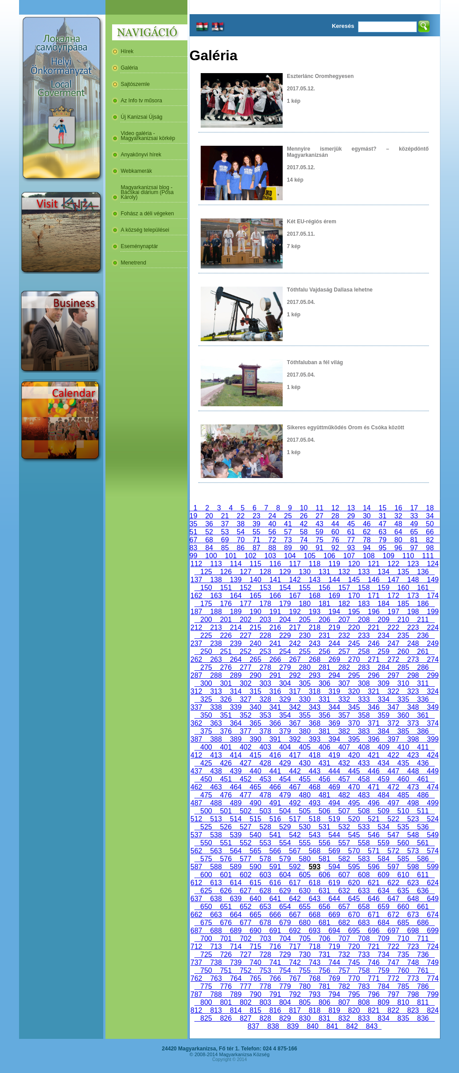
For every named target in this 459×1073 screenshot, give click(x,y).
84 (209, 548)
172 (393, 595)
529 (285, 827)
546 (373, 835)
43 (319, 524)
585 (403, 859)
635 (403, 890)
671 (373, 914)
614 (235, 882)
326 (226, 699)
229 (285, 635)
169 (334, 595)
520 (354, 819)
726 (226, 954)
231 (324, 635)
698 (413, 930)
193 (314, 611)
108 (368, 556)
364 (235, 723)
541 (275, 835)
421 (373, 755)
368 (314, 723)
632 (344, 890)
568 (314, 851)
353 (265, 715)
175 (206, 603)
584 (383, 859)
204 (285, 619)
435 (403, 763)
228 (265, 635)
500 (206, 811)
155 (305, 587)
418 (314, 755)
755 (305, 970)
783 (363, 986)
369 (334, 723)
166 (275, 595)
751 (226, 970)
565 (255, 851)
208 (363, 619)
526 (226, 827)
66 (430, 532)
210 (403, 619)
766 (275, 978)
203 (265, 619)
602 (245, 875)
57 (288, 532)
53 (225, 532)
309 (383, 683)
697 (393, 930)
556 (324, 843)
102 (250, 556)
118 (314, 564)
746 (373, 962)
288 (216, 675)
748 (413, 962)
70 (241, 540)
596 (373, 867)
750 (206, 970)
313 (216, 691)
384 (383, 731)
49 (414, 524)
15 (383, 508)
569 (334, 851)
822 (393, 1010)
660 (403, 906)
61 (351, 532)
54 (241, 532)
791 (275, 994)
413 (216, 755)
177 (245, 603)
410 (403, 747)
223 (413, 627)
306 (324, 683)
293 (314, 675)
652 (245, 906)
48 (398, 524)
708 (363, 938)
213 (216, 627)
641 (275, 898)
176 (226, 603)
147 (393, 579)
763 (216, 978)
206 (324, 619)
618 (314, 882)
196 (373, 611)
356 (324, 715)
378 (265, 731)
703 (265, 938)
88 (272, 548)
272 (393, 659)
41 (288, 524)
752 (245, 970)
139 (235, 579)
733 (363, 954)
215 (255, 627)
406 (324, 747)
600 (206, 875)
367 (294, 723)
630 (305, 890)
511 (422, 811)
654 (285, 906)
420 (354, 755)
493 (314, 803)
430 (305, 763)
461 (422, 779)
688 (216, 930)
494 (334, 803)
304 (285, 683)
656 (324, 906)
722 (393, 946)
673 (413, 914)
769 (334, 978)
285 (403, 667)
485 (403, 795)
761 (422, 970)
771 (373, 978)
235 (403, 635)
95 (383, 548)
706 (324, 938)
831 (324, 1018)
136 (422, 571)
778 (265, 986)
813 (216, 1010)
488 (216, 803)
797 (393, 994)
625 (206, 890)
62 (367, 532)
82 (430, 540)
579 (285, 859)
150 (206, 587)
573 (413, 851)
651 (226, 906)
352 (245, 715)
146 (373, 579)
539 (235, 835)
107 (349, 556)
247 (393, 643)
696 (373, 930)
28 (335, 516)
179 (285, 603)
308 (363, 683)
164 (235, 595)
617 (294, 882)
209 (383, 619)
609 (383, 875)
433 (363, 763)
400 (206, 747)
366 (275, 723)
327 (245, 699)
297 (393, 675)
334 (383, 699)
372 (393, 723)
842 (352, 1026)
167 (294, 595)
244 (334, 643)
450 (206, 779)
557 (344, 843)
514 (235, 819)
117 (294, 564)
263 (216, 659)
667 (294, 914)
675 (206, 922)
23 (257, 516)
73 (288, 540)
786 (422, 986)
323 (413, 691)
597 (393, 867)
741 (275, 962)
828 (265, 1018)
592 (294, 867)
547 (393, 835)
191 (275, 611)
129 (285, 571)
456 (324, 779)
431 (324, 763)
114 (235, 564)
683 (363, 922)
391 (275, 739)
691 (275, 930)
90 (304, 548)
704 (285, 938)
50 (430, 524)
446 (373, 771)
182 (344, 603)
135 (403, 571)
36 (209, 524)
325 (206, 699)
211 (422, 619)
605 (305, 875)
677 (245, 922)
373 (413, 723)
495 (354, 803)
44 (335, 524)
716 (275, 946)
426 (226, 763)
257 (344, 651)
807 (344, 1002)
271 (373, 659)
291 (275, 675)
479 (285, 795)
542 (294, 835)
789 (235, 994)
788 (216, 994)
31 (383, 516)
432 (344, 763)
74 (304, 540)
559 (383, 843)
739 (235, 962)
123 (413, 564)
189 (235, 611)
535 (403, 827)
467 (294, 787)
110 (408, 556)
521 (373, 819)
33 (414, 516)
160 (403, 587)
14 (367, 508)
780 (305, 986)
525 (206, 827)
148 (413, 579)
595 (354, 867)
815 (255, 1010)
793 (314, 994)
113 (216, 564)
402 (245, 747)
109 (388, 556)
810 (403, 1002)
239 (235, 643)
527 (245, 827)
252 (245, 651)
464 (235, 787)
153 (265, 587)
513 (216, 819)
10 (304, 508)
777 (245, 986)
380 (305, 731)
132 (344, 571)
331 (324, 699)
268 (314, 659)
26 (304, 516)
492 (294, 803)
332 (344, 699)
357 (344, 715)
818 (314, 1010)
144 (334, 579)
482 (344, 795)
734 (383, 954)
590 (255, 867)
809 (383, 1002)
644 (334, 898)
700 (206, 938)
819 (334, 1010)
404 (285, 747)
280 (305, 667)
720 (354, 946)
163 (216, 595)
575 (206, 859)
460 (403, 779)
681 (324, 922)
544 (334, 835)
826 (226, 1018)
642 (294, 898)
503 (265, 811)
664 (235, 914)
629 (285, 890)
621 (373, 882)
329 (285, 699)
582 (344, 859)
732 (344, 954)
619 (334, 882)
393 (314, 739)
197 (393, 611)
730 (305, 954)
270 (354, 659)
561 (422, 843)
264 (235, 659)
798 (413, 994)
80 (398, 540)
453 (265, 779)
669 (334, 914)
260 (403, 651)
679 (285, 922)
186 (422, 603)
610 (403, 875)
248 (413, 643)
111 (428, 556)
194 (334, 611)
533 (363, 827)
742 (294, 962)
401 (226, 747)
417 (294, 755)
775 (206, 986)
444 (334, 771)
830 (305, 1018)
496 (373, 803)
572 (393, 851)
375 (206, 731)
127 (245, 571)
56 (272, 532)
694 (334, 930)
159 (383, 587)
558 (363, 843)
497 (393, 803)
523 (413, 819)
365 (255, 723)
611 (422, 875)
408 (363, 747)
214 (235, 627)
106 (329, 556)
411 (422, 747)
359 (383, 715)
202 (245, 619)
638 (216, 898)
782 (344, 986)
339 (235, 707)
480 (305, 795)
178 (265, 603)
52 (209, 532)
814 (235, 1010)
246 (373, 643)
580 (305, 859)
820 (354, 1010)
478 (265, 795)
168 (314, 595)
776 (226, 986)
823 (413, 1010)
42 (304, 524)
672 (393, 914)
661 (422, 906)
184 (383, 603)
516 (275, 819)
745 (354, 962)
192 (294, 611)
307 (344, 683)
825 (206, 1018)
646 (373, 898)
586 (422, 859)
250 (206, 651)
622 (393, 882)
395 (354, 739)
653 (265, 906)
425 (206, 763)
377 (245, 731)
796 (373, 994)
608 (363, 875)
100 (211, 556)
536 (422, 827)
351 (226, 715)
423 (413, 755)
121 (373, 564)
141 (275, 579)
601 (226, 875)
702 (245, 938)
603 (265, 875)
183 (363, 603)
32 (398, 516)
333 (363, 699)
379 (285, 731)
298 (413, 675)
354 (285, 715)
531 (324, 827)
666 (275, 914)
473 (413, 787)
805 (305, 1002)
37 (225, 524)
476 (226, 795)
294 (334, 675)
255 (305, 651)
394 (334, 739)
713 (216, 946)
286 (422, 667)
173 (413, 595)
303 (265, 683)
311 (422, 683)
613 (216, 882)
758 (363, 970)
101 (231, 556)
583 (363, 859)
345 (354, 707)
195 (354, 611)
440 (255, 771)
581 (324, 859)
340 (255, 707)
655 (305, 906)
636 (422, 890)
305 (305, 683)
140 (255, 579)
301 (226, 683)
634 (383, 890)
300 (206, 683)
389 (235, 739)
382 (344, 731)
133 (363, 571)
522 (393, 819)
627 (245, 890)
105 (309, 556)
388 (216, 739)
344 (334, 707)
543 (314, 835)
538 (216, 835)
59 (319, 532)
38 (241, 524)
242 (294, 643)
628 (265, 890)
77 (351, 540)
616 (275, 882)
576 (226, 859)
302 (245, 683)
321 (373, 691)
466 (275, 787)
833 (363, 1018)
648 (413, 898)
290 (255, 675)
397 (393, 739)
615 (255, 882)
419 (334, 755)
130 (305, 571)
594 (334, 867)
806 (324, 1002)
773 (413, 978)
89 (288, 548)
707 (344, 938)
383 (363, 731)
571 (373, 851)
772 (393, 978)
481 (324, 795)
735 (403, 954)
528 (265, 827)
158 (363, 587)
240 (255, 643)
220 (354, 627)
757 (344, 970)
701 (226, 938)
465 (255, 787)
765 (255, 978)
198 (413, 611)
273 (413, 659)
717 (294, 946)
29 (351, 516)
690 (255, 930)
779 (285, 986)
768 (314, 978)
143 (314, 579)
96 (398, 548)
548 (413, 835)
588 (216, 867)
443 (314, 771)
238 (216, 643)
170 (354, 595)
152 (245, 587)
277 (245, 667)
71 (257, 540)
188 (216, 611)
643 (314, 898)
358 (363, 715)
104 (290, 556)
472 (393, 787)
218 (314, 627)
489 (235, 803)
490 (255, 803)
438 (216, 771)
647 (393, 898)
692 (294, 930)
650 (206, 906)
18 (430, 508)
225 (206, 635)
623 (413, 882)
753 (265, 970)
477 (245, 795)
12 (335, 508)
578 (265, 859)
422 (393, 755)
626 (226, 890)
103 (270, 556)
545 (354, 835)
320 (354, 691)
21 (225, 516)
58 (304, 532)
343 (314, 707)
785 (403, 986)
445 (354, 771)
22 (241, 516)
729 (285, 954)
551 (226, 843)
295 (354, 675)
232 (344, 635)
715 (255, 946)
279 (285, 667)
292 (294, 675)
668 (314, 914)
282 (344, 667)
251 (226, 651)
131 (324, 571)
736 (422, 954)
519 (334, 819)
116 (275, 564)
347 (393, 707)
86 (241, 548)
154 (285, 587)
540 (255, 835)
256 (324, 651)
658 (363, 906)
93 (351, 548)
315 (255, 691)
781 (324, 986)
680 (305, 922)
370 (354, 723)
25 (288, 516)
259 (383, 651)
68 (209, 540)
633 (363, 890)
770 (354, 978)
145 (354, 579)
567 (294, 851)
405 (305, 747)
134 (383, 571)
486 (422, 795)
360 (403, 715)
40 (272, 524)
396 (373, 739)
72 (272, 540)
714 (235, 946)
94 (367, 548)
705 (305, 938)
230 (305, 635)
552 (245, 843)
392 (294, 739)
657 (344, 906)
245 (354, 643)
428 (265, 763)
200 (206, 619)
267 (294, 659)
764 (235, 978)
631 (324, 890)
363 (216, 723)
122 (393, 564)
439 (235, 771)
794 (334, 994)
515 (255, 819)
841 (332, 1026)
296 (373, 675)
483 (363, 795)
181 (324, 603)
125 (206, 571)
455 (305, 779)
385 (403, 731)
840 (312, 1026)
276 (226, 667)
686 (422, 922)
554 (285, 843)
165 (255, 595)
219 (334, 627)
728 (265, 954)
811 (422, 1002)
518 (314, 819)
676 (226, 922)
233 (363, 635)
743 (314, 962)
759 (383, 970)
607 (344, 875)
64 (398, 532)
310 (403, 683)
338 (216, 707)
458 (363, 779)
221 (373, 627)
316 (275, 691)
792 (294, 994)
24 (272, 516)
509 (383, 811)
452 (245, 779)
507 (344, 811)
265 (255, 659)
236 (422, 635)
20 (209, 516)
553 (265, 843)
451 (226, 779)
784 (383, 986)
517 (294, 819)
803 (265, 1002)
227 (245, 635)
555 (305, 843)
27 (319, 516)
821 (373, 1010)
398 (413, 739)
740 (255, 962)
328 (265, 699)
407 (344, 747)
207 (344, 619)
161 (422, 587)
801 (226, 1002)
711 (422, 938)
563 (216, 851)
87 (257, 548)
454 (285, 779)
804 (285, 1002)
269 (334, 659)
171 (373, 595)
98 (430, 548)
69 (225, 540)
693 (314, 930)
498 (413, 803)
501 (226, 811)
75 (319, 540)
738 (216, 962)
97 (414, 548)
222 (393, 627)
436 (422, 763)
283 (363, 667)
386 (422, 731)
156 (324, 587)
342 (294, 707)
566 (275, 851)
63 (383, 532)
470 (354, 787)
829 (285, 1018)
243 (314, 643)
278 (265, 667)
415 (255, 755)
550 (206, 843)
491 (275, 803)
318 (314, 691)
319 (334, 691)
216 (275, 627)
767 (294, 978)
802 (245, 1002)
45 (351, 524)
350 (206, 715)
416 (275, 755)
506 (324, 811)
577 (245, 859)
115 (255, 564)
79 (383, 540)
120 (354, 564)
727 (245, 954)
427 (245, 763)
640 (255, 898)
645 (354, 898)
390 (255, 739)
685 (403, 922)
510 (403, 811)
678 (265, 922)
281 (324, 667)
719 (334, 946)
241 (275, 643)
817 (294, 1010)
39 (257, 524)
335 (403, 699)
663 (216, 914)
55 (257, 532)
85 (225, 548)
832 (344, 1018)
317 (294, 691)
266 (275, 659)
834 (383, 1018)
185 (403, 603)
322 (393, 691)
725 (206, 954)
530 (305, 827)
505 (305, 811)
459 (383, 779)
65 (414, 532)
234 (383, 635)
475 (206, 795)
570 (354, 851)
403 (265, 747)
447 (393, 771)
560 (403, 843)
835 (403, 1018)
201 (226, 619)
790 (255, 994)
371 (373, 723)
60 (335, 532)
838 (273, 1026)
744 (334, 962)
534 (383, 827)
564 (235, 851)
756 (324, 970)
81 (414, 540)
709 (383, 938)
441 (275, 771)
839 (293, 1026)
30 (367, 516)
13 (351, 508)
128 (265, 571)
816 (275, 1010)
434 (383, 763)
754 (285, 970)
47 (383, 524)
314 (235, 691)
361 (422, 715)
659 (383, 906)
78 (367, 540)
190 (255, 611)
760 (403, 970)
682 (344, 922)
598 (413, 867)
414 (235, 755)
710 (403, 938)
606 (324, 875)
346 (373, 707)
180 (305, 603)
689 (235, 930)
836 (422, 1018)
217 (294, 627)
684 (383, 922)
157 (344, 587)
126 (226, 571)
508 (363, 811)
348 (413, 707)
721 (373, 946)
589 (235, 867)
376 (226, 731)
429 (285, 763)
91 (319, 548)
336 (422, 699)
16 (398, 508)
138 (216, 579)
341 (275, 707)
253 (265, 651)
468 (314, 787)
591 (275, 867)
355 (305, 715)
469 (334, 787)
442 (294, 771)
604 (285, 875)
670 (354, 914)
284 (383, 667)
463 (216, 787)
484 (383, 795)
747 (393, 962)
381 (324, 731)
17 (414, 508)
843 (371, 1026)
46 (367, 524)
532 (344, 827)
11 (319, 508)
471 (373, 787)
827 (245, 1018)
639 (235, 898)
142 (294, 579)
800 (206, 1002)
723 (413, 946)
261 (422, 651)
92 (335, 548)
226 (226, 635)
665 (255, 914)
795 (354, 994)
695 (354, 930)
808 (363, 1002)
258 (363, 651)
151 (226, 587)
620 (354, 882)
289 (235, 675)
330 (305, 699)
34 (430, 516)
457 (344, 779)
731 (324, 954)
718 (314, 946)
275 (206, 667)
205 (305, 619)
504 (285, 811)
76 (335, 540)
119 (334, 564)
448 (413, 771)
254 (285, 651)
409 (383, 747)
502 (245, 811)
